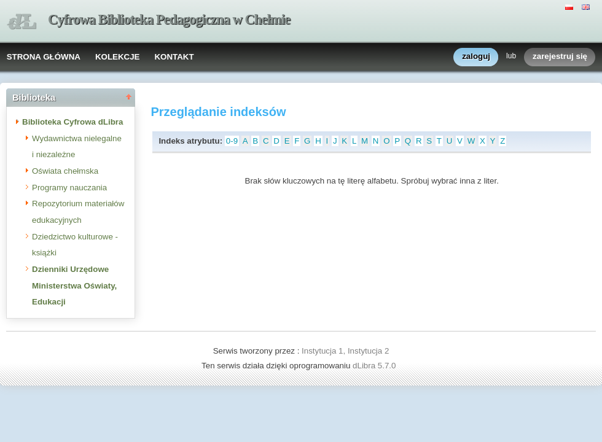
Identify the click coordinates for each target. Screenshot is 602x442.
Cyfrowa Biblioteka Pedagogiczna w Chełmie (169, 19)
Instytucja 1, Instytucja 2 (345, 350)
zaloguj (476, 56)
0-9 (232, 140)
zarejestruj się (560, 56)
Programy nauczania (69, 187)
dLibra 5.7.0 (375, 365)
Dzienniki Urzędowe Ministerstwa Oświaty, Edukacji (74, 285)
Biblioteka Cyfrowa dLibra (72, 121)
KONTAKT (174, 56)
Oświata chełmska (65, 171)
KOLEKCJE (117, 56)
